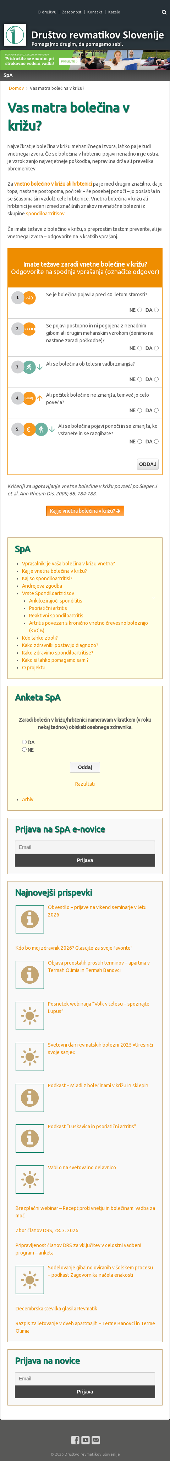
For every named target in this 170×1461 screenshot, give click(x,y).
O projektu (33, 667)
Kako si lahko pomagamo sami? (55, 660)
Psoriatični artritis (48, 608)
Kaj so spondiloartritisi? (47, 578)
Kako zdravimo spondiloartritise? (57, 653)
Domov (16, 88)
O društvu (47, 12)
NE (133, 310)
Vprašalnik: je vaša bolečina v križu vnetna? (68, 563)
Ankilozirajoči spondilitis (55, 601)
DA (149, 310)
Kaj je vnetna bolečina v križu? (85, 511)
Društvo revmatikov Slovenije (92, 1454)
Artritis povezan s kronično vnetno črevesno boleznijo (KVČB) (88, 626)
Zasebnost (72, 12)
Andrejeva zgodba (42, 586)
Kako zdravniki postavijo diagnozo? (60, 645)
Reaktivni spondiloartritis (56, 615)
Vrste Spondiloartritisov (48, 593)
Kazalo (114, 12)
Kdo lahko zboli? (40, 638)
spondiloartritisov (45, 213)
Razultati (85, 784)
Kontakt (95, 12)
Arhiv (27, 799)
